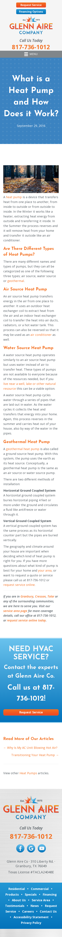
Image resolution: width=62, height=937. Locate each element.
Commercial (40, 889)
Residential (16, 889)
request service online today (26, 620)
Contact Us (48, 911)
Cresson (40, 596)
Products (12, 894)
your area (45, 570)
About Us (19, 900)
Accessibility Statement (31, 917)
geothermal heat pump (22, 449)
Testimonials (14, 906)
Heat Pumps (28, 773)
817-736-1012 (31, 836)
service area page (15, 611)
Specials (31, 894)
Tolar (50, 596)
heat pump (14, 197)
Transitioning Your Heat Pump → (35, 755)
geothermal (15, 281)
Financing (50, 894)
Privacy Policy (31, 923)
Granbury (27, 596)
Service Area (41, 900)
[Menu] (31, 54)
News (34, 906)
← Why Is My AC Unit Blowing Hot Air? (30, 748)
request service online (19, 585)
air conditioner (41, 335)
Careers (28, 911)
